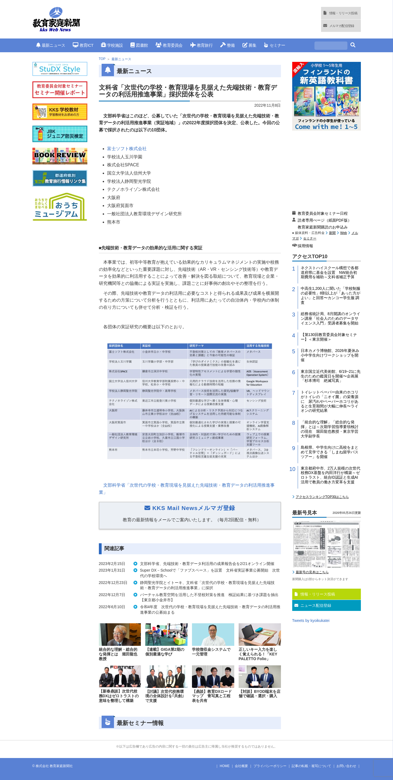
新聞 (332, 233)
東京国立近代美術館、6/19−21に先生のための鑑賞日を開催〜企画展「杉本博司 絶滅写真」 (331, 376)
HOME (225, 766)
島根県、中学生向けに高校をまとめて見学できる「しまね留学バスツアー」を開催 (329, 452)
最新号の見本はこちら (312, 572)
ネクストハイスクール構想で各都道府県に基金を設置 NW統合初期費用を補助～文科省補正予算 (329, 272)
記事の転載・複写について (311, 766)
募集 (250, 45)
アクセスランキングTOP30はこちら (322, 497)
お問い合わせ (346, 766)
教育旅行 (201, 45)
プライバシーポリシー (269, 766)
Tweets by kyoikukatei (311, 620)
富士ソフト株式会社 (127, 148)
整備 (227, 45)
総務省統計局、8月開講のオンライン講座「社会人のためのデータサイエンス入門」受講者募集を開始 (331, 318)
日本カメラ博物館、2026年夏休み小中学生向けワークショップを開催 (330, 355)
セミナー (274, 45)
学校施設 (112, 45)
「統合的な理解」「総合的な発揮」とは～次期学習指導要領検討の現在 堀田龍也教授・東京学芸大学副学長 (329, 429)
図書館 (139, 45)
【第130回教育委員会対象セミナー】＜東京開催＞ (329, 336)
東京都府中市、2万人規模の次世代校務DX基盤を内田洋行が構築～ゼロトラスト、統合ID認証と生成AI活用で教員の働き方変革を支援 (331, 475)
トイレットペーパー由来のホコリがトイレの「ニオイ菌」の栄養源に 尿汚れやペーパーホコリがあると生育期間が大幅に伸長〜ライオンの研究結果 (329, 401)
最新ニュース (50, 45)
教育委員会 (169, 45)
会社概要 (241, 766)
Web (343, 233)
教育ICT (83, 45)
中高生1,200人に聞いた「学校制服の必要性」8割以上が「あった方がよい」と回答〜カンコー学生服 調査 (331, 295)
